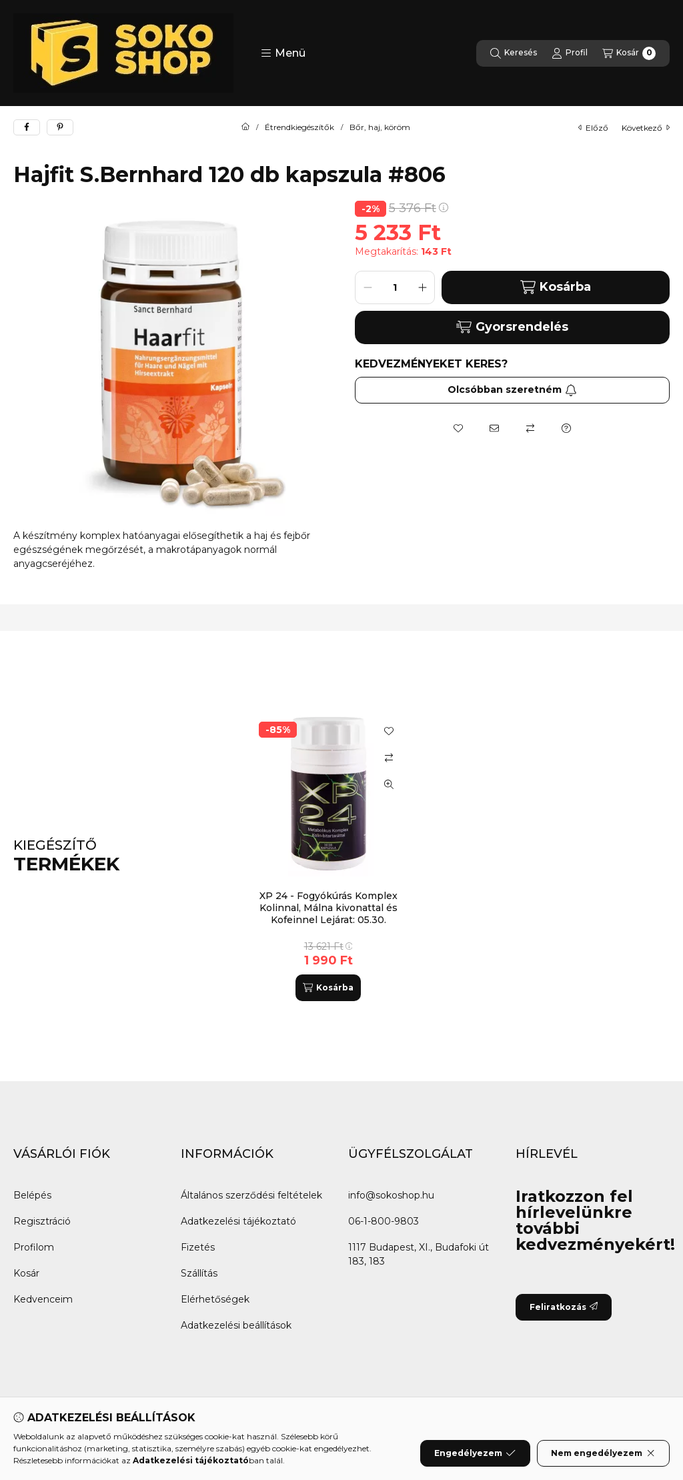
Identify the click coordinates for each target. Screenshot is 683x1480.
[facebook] (26, 127)
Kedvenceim (43, 1299)
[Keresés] (514, 53)
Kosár (26, 1273)
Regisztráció (42, 1221)
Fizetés (198, 1247)
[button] (283, 53)
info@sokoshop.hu (391, 1195)
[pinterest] (60, 127)
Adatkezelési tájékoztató (238, 1221)
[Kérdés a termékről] (566, 428)
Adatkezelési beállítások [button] (236, 1325)
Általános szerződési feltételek (251, 1195)
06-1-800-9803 (383, 1221)
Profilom (33, 1247)
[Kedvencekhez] (458, 428)
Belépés (32, 1195)
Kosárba (555, 287)
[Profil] (569, 53)
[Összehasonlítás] (530, 428)
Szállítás (199, 1273)
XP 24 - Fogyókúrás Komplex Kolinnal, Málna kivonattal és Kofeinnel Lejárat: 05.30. (328, 908)
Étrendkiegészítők (299, 127)
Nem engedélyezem (603, 1456)
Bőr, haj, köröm (380, 127)
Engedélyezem (475, 1456)
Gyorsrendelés (512, 326)
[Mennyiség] (395, 287)
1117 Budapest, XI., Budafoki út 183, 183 (418, 1254)
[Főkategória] (245, 127)
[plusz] (422, 287)
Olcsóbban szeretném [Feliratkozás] (512, 390)
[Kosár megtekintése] (629, 53)
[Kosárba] (328, 987)
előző (593, 128)
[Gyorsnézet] (389, 784)
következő (646, 128)
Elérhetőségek (215, 1299)
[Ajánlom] (494, 428)
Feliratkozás (564, 1307)
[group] (451, 856)
